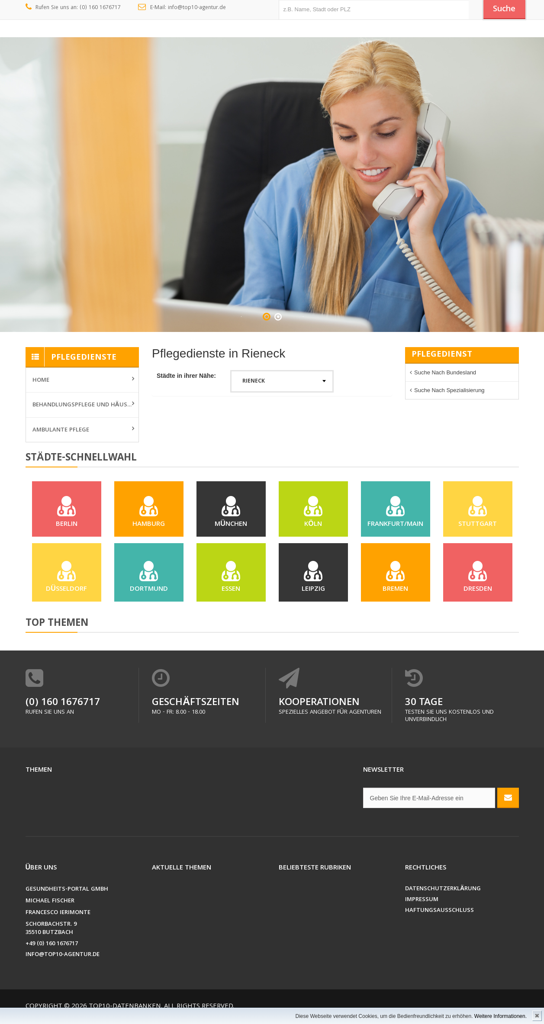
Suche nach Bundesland (445, 372)
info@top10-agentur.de (63, 959)
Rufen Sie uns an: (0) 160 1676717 (73, 8)
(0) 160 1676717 (63, 707)
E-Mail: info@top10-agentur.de (182, 8)
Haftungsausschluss (439, 915)
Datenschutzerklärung (443, 893)
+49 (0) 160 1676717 (52, 948)
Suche (503, 10)
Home (40, 380)
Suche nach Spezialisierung (449, 390)
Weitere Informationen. (500, 1016)
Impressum (421, 904)
